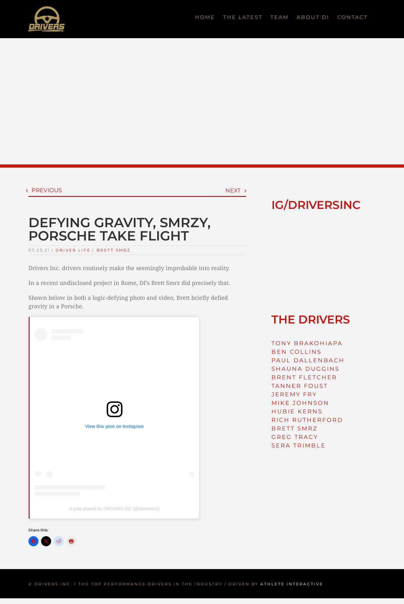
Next (233, 190)
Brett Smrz (114, 250)
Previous (47, 190)
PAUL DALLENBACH (308, 360)
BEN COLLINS (296, 351)
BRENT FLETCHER (304, 377)
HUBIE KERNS (297, 411)
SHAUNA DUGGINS (305, 368)
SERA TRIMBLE (298, 445)
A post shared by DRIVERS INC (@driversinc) (114, 508)
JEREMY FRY (294, 394)
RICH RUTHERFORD (307, 420)
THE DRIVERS (310, 319)
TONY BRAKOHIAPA (307, 343)
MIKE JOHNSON (300, 403)
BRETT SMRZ (294, 428)
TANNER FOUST (299, 385)
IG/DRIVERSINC (315, 205)
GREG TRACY (294, 437)
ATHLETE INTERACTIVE (291, 584)
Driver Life (73, 250)
